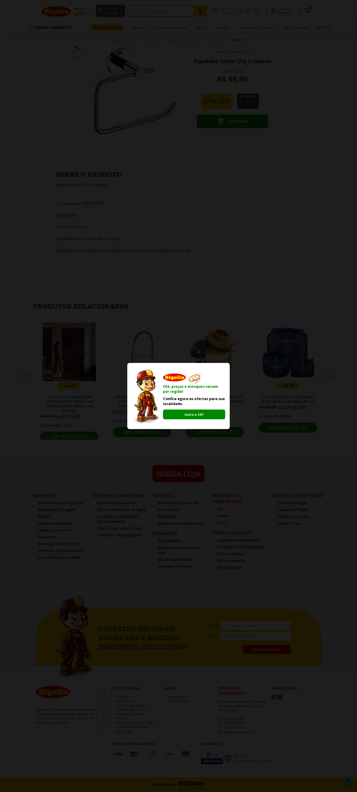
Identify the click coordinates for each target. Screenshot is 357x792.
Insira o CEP (194, 414)
